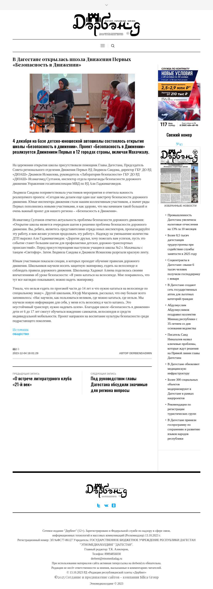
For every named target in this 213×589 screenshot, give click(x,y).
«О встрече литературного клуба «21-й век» (42, 381)
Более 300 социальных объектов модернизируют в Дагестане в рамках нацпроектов (183, 389)
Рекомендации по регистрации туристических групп (182, 409)
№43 (179, 144)
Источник (21, 329)
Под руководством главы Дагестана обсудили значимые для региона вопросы (119, 384)
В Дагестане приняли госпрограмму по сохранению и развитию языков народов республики (184, 429)
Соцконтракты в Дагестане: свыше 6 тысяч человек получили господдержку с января (184, 269)
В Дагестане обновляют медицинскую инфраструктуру (184, 368)
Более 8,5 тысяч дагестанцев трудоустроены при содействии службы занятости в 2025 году (182, 244)
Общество (21, 334)
